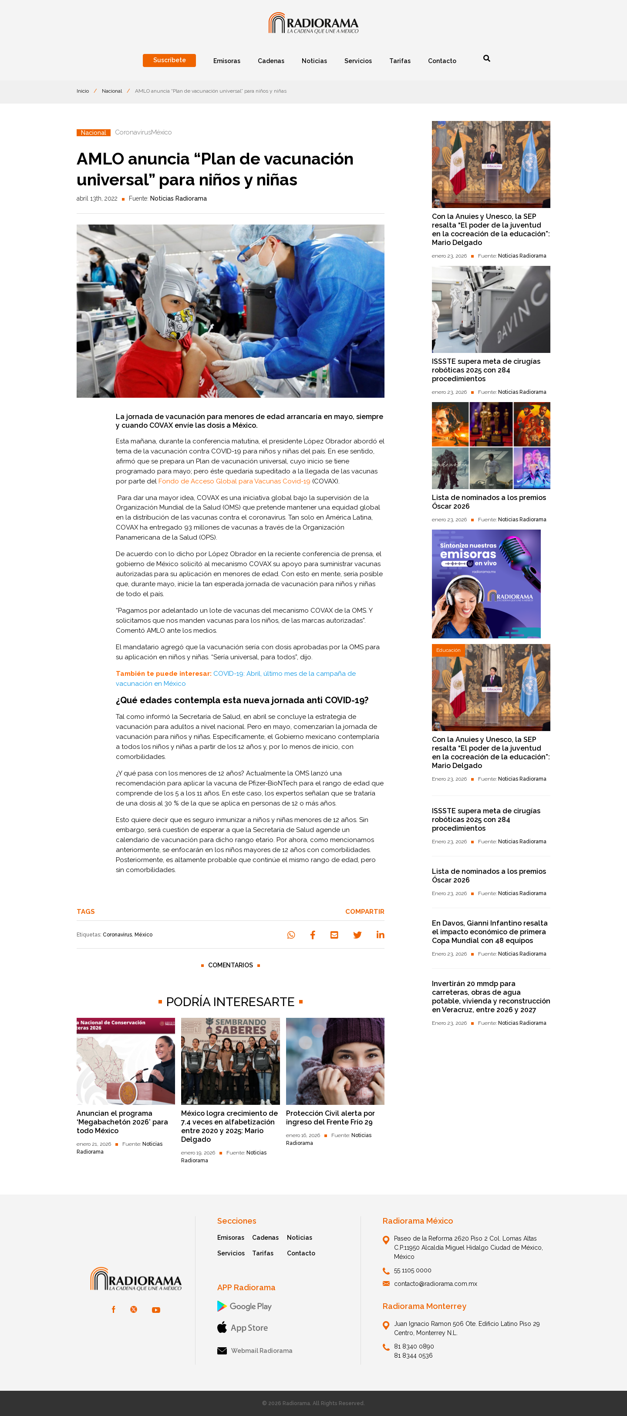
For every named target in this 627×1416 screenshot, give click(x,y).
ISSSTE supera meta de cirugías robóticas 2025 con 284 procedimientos (486, 370)
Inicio (83, 91)
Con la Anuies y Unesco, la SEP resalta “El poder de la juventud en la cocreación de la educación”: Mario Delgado (491, 229)
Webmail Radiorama (255, 1351)
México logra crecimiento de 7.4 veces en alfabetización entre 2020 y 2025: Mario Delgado (229, 1126)
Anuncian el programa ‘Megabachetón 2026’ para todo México (122, 1122)
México (143, 935)
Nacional (112, 91)
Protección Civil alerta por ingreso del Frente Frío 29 (330, 1117)
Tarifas (262, 1253)
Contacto (301, 1253)
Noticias (299, 1237)
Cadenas (265, 1237)
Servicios (231, 1253)
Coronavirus (117, 935)
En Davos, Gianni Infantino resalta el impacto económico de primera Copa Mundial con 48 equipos (490, 932)
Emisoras (230, 1237)
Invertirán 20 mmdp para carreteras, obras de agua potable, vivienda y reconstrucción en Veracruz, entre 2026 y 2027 (491, 997)
